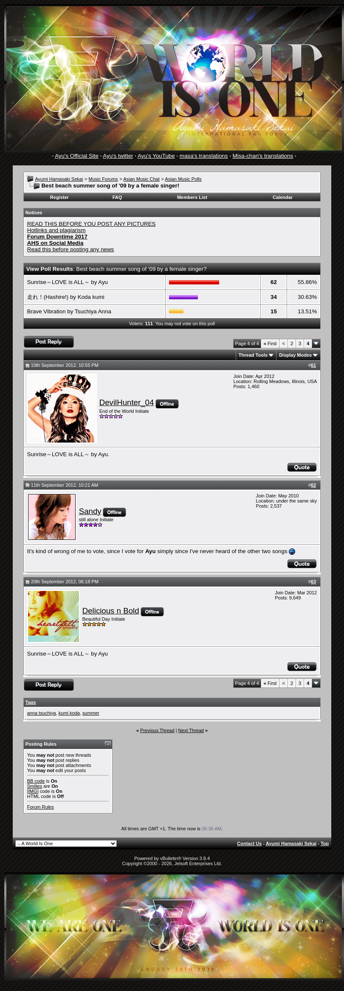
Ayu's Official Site (77, 156)
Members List (192, 197)
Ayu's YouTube (156, 156)
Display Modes (295, 355)
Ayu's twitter (118, 156)
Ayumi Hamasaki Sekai (59, 179)
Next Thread (191, 730)
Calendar (283, 197)
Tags (30, 702)
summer (90, 713)
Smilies (34, 786)
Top (325, 843)
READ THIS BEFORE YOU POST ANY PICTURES (91, 224)
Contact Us (249, 843)
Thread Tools (253, 355)
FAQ (117, 197)
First (270, 343)
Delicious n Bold (110, 610)
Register (59, 197)
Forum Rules (40, 806)
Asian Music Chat (141, 179)
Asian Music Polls (183, 179)
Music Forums (103, 179)
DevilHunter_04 (126, 402)
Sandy (90, 511)
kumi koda (69, 713)
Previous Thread (157, 730)
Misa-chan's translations (263, 156)
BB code (36, 781)
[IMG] (33, 791)
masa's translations (204, 156)
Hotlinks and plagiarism (56, 230)
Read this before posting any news (70, 249)
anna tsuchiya (41, 713)
